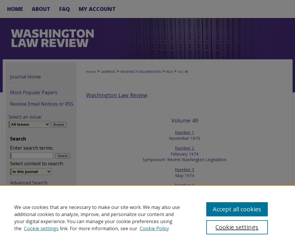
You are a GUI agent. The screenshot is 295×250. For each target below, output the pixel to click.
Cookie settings (41, 228)
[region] (147, 217)
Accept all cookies (237, 209)
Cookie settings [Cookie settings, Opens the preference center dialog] (236, 227)
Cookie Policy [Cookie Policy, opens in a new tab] (154, 228)
